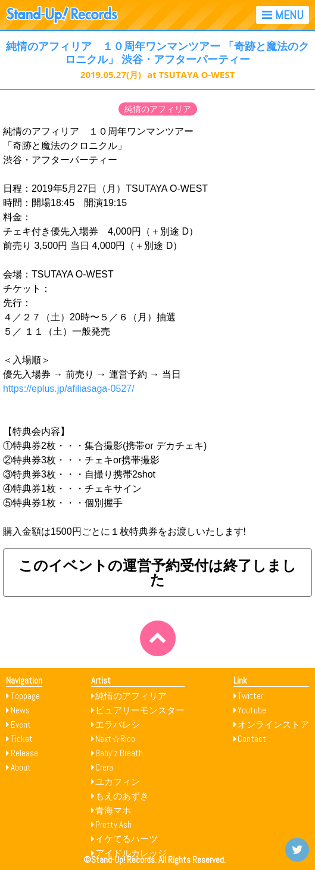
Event (21, 724)
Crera (104, 767)
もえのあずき (122, 796)
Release (24, 753)
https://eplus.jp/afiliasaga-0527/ (69, 388)
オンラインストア (273, 724)
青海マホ (113, 810)
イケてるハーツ (126, 838)
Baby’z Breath (119, 753)
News (20, 710)
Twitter (250, 695)
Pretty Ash (113, 824)
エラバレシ (117, 724)
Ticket (22, 738)
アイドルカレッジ (131, 853)
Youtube (252, 710)
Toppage (25, 695)
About (21, 767)
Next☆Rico (115, 738)
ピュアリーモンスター (140, 710)
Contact (252, 738)
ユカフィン (117, 781)
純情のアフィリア (157, 109)
